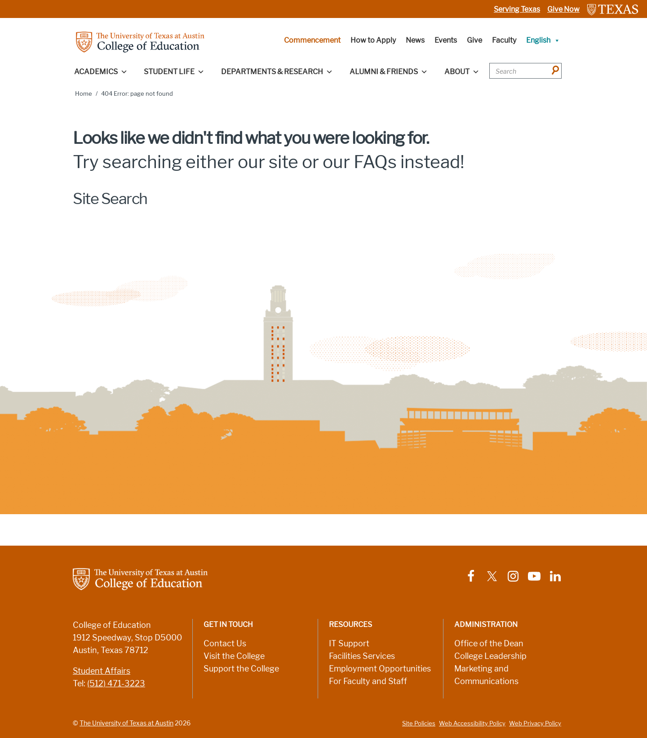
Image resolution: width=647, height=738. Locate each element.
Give (474, 40)
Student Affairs (101, 671)
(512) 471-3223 (116, 684)
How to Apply (373, 40)
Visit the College (234, 656)
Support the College (241, 669)
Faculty (504, 40)
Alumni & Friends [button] (389, 72)
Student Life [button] (174, 72)
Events (445, 40)
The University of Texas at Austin (126, 723)
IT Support (349, 644)
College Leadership (490, 656)
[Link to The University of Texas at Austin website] (612, 9)
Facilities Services (362, 656)
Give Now (563, 9)
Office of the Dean (488, 644)
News (415, 40)
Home (83, 93)
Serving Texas (517, 9)
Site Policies (418, 723)
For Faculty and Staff (368, 681)
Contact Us (225, 644)
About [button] (461, 72)
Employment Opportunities (380, 669)
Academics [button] (101, 72)
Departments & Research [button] (277, 72)
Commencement (312, 40)
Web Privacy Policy (535, 723)
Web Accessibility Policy (472, 723)
